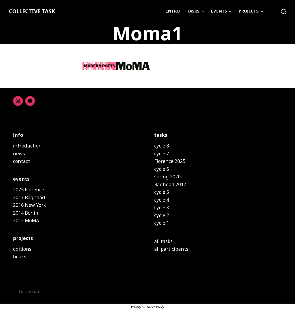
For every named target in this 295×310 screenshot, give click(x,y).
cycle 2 (161, 215)
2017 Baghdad (29, 197)
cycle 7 (161, 153)
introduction (27, 146)
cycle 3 (161, 207)
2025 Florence (28, 189)
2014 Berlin (25, 213)
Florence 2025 (169, 161)
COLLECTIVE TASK (32, 11)
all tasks (163, 241)
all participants (171, 249)
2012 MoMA (26, 220)
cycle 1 (161, 223)
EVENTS (219, 11)
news (19, 153)
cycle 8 (161, 146)
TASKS (193, 11)
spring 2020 (167, 176)
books (19, 256)
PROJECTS (248, 11)
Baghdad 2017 (170, 184)
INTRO (173, 11)
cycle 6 (161, 169)
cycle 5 (161, 192)
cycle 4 (161, 200)
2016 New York (29, 205)
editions (22, 249)
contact (21, 161)
